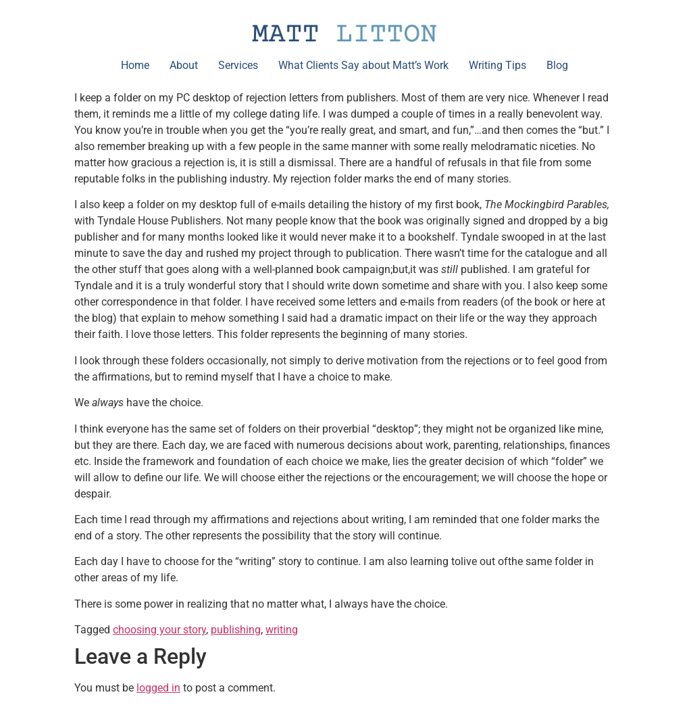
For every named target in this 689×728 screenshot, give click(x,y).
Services (238, 65)
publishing (236, 629)
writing (281, 629)
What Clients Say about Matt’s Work (363, 65)
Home (135, 65)
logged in (158, 687)
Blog (557, 65)
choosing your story (159, 629)
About (184, 65)
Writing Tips (497, 65)
